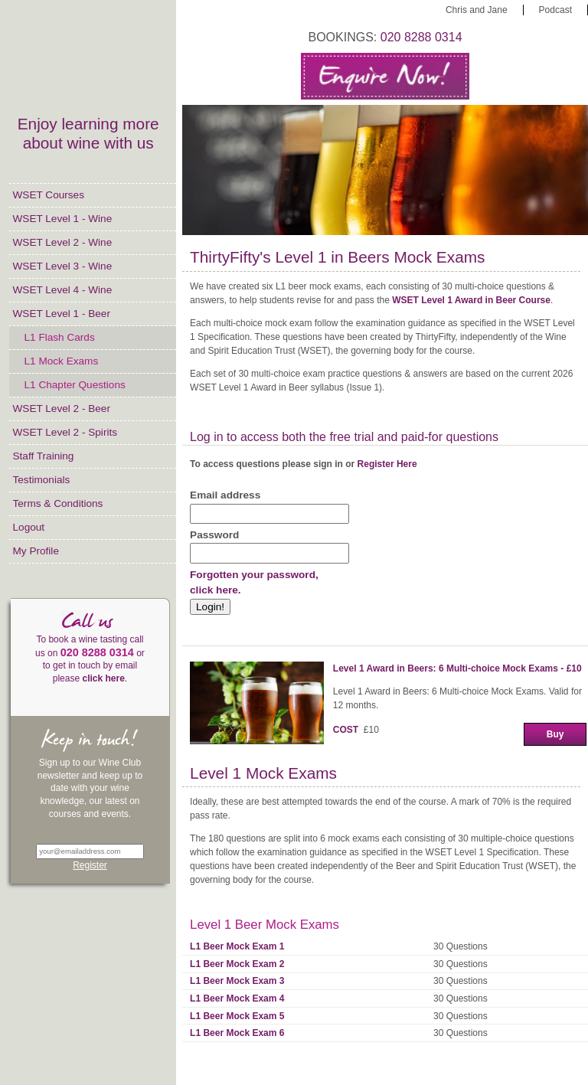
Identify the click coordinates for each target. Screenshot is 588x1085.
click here (103, 678)
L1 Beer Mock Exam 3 (237, 981)
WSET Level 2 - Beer (61, 408)
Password (214, 535)
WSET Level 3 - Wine (63, 266)
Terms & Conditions (58, 503)
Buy (555, 734)
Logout (29, 527)
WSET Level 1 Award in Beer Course (471, 300)
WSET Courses (48, 195)
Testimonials (41, 479)
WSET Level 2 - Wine (63, 242)
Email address (225, 495)
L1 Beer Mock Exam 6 (237, 1033)
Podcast (555, 10)
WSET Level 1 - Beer (61, 313)
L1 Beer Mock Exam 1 (237, 946)
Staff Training (43, 456)
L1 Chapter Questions (75, 385)
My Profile (36, 551)
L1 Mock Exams (61, 361)
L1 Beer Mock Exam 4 (237, 998)
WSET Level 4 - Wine (63, 290)
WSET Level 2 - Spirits (65, 432)
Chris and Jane (477, 10)
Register (90, 865)
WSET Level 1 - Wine (63, 218)
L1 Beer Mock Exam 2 (237, 964)
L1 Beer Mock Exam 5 (237, 1016)
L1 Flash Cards (59, 337)
